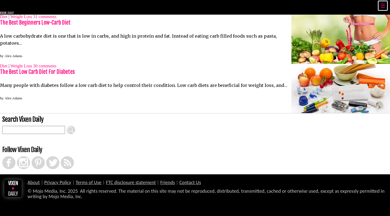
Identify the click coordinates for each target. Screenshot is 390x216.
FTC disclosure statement (131, 182)
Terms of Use (88, 182)
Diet (4, 16)
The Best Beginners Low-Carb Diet (35, 22)
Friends (167, 182)
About (34, 182)
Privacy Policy (57, 182)
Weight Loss (21, 16)
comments (45, 17)
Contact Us (190, 182)
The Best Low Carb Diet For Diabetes (37, 71)
